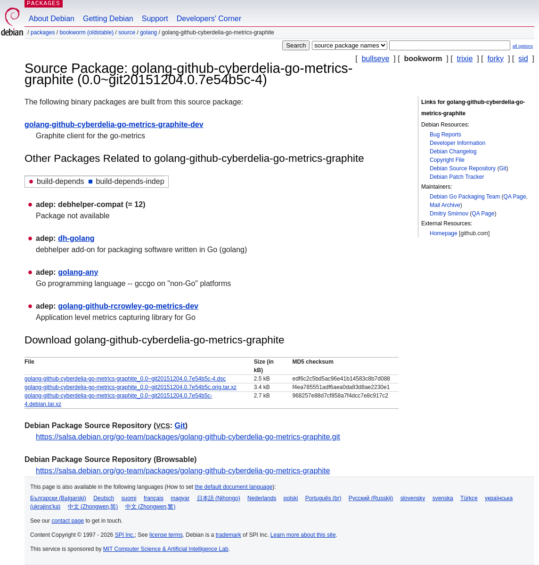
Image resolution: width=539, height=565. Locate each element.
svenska (443, 498)
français (153, 498)
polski (291, 498)
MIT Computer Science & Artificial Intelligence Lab (166, 549)
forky (495, 59)
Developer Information (457, 143)
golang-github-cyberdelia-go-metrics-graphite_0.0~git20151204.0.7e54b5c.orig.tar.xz (130, 387)
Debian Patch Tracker (457, 177)
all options (523, 45)
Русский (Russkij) (371, 498)
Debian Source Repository (463, 168)
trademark (228, 535)
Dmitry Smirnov (449, 213)
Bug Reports (445, 134)
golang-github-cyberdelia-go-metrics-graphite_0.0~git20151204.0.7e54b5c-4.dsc (125, 378)
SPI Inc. (125, 535)
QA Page (515, 196)
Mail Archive (445, 205)
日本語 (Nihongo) (218, 498)
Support (155, 19)
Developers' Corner (209, 19)
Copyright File (447, 160)
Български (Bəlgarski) (58, 498)
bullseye (376, 59)
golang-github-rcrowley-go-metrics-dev (128, 306)
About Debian (51, 19)
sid (523, 59)
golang (148, 32)
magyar (180, 498)
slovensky (412, 498)
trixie (465, 59)
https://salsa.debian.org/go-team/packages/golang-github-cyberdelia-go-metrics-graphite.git (188, 437)
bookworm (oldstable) (86, 32)
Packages (43, 32)
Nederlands (261, 498)
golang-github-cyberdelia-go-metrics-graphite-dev (114, 124)
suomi (129, 498)
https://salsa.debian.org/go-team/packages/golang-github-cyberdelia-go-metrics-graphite (183, 471)
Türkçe (469, 498)
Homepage (443, 233)
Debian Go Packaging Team (465, 196)
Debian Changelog (453, 151)
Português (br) (323, 498)
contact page (67, 520)
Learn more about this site (303, 535)
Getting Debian (108, 19)
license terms (166, 535)
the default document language (234, 487)
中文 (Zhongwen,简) (93, 506)
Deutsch (103, 498)
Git (502, 168)
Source (126, 32)
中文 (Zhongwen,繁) (150, 506)
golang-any (78, 272)
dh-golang (76, 238)
